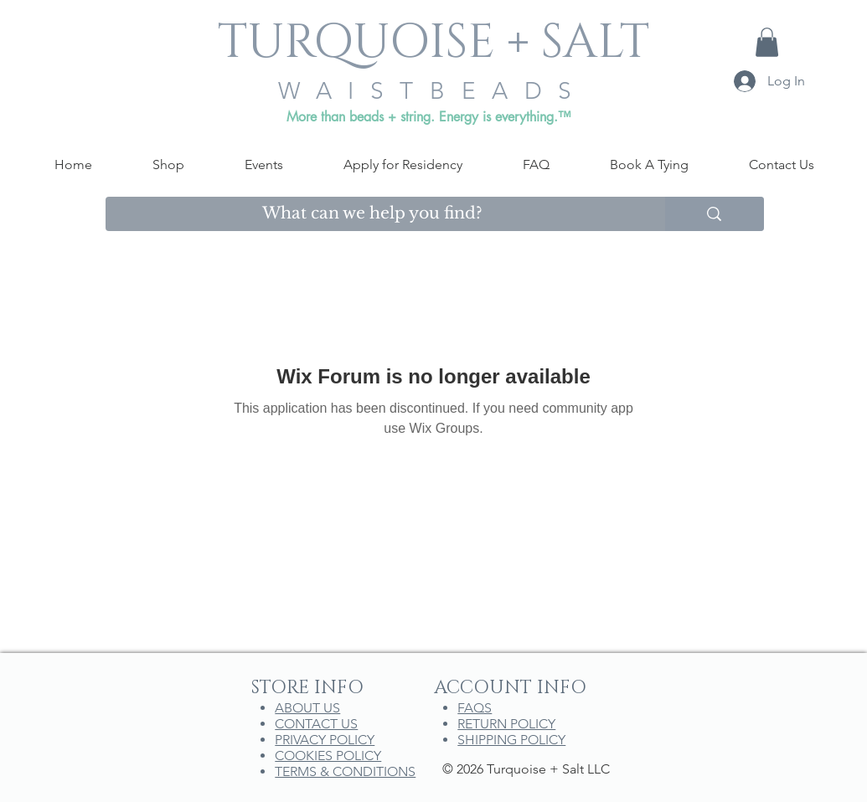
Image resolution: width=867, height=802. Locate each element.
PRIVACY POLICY (324, 740)
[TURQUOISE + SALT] (434, 43)
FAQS (474, 708)
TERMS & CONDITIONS (345, 771)
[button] (767, 42)
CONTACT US (316, 724)
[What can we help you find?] (373, 214)
